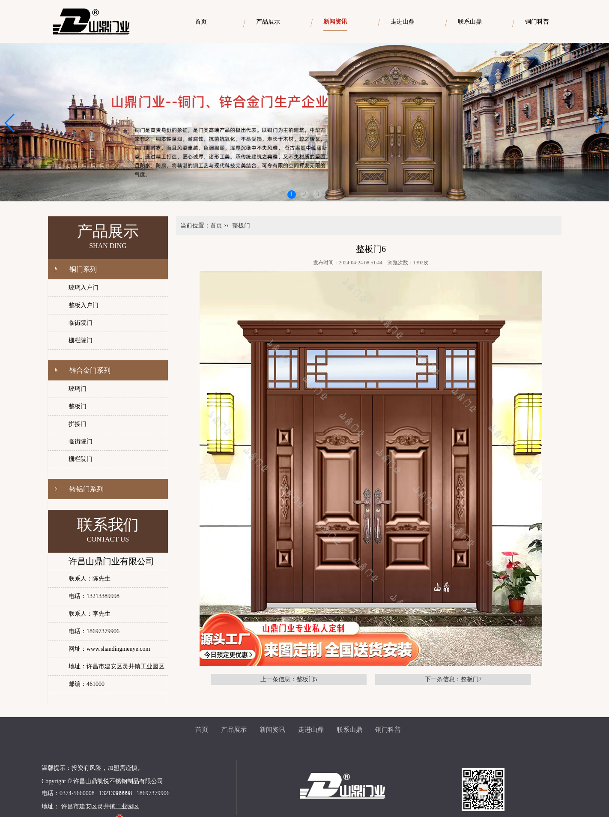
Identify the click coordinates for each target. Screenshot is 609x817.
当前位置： (195, 225)
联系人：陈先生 (89, 578)
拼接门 (78, 424)
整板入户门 (84, 305)
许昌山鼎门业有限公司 (111, 561)
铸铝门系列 (86, 489)
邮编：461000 (86, 684)
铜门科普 (388, 729)
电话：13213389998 (94, 596)
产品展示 (234, 729)
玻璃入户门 (84, 287)
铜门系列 (83, 269)
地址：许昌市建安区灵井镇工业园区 (116, 666)
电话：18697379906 (94, 631)
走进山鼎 (311, 729)
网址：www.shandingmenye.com (109, 649)
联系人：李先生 (89, 614)
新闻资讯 (272, 729)
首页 (216, 225)
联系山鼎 (349, 729)
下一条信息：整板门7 (453, 679)
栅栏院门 (81, 340)
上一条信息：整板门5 (288, 679)
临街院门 (81, 323)
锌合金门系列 (89, 370)
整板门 (78, 406)
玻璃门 (78, 389)
